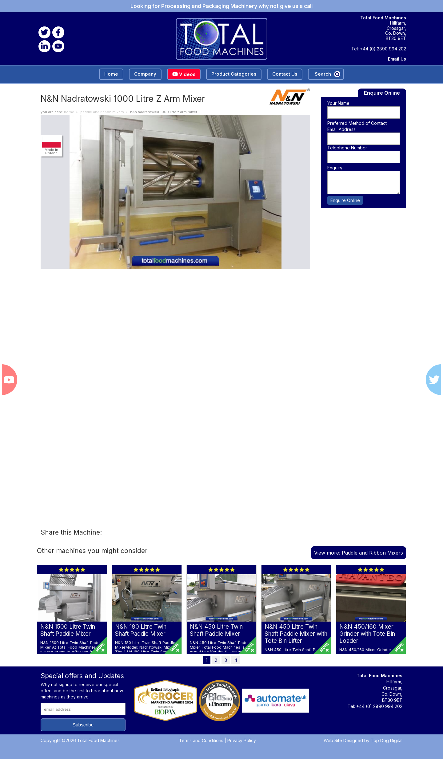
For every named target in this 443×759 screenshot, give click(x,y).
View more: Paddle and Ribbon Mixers (358, 553)
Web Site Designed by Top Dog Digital (363, 740)
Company (145, 74)
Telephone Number (347, 147)
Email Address (341, 129)
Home (111, 74)
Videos (183, 74)
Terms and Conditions (201, 740)
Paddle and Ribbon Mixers (102, 112)
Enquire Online (345, 200)
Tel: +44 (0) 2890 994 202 (378, 48)
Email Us (397, 59)
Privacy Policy (241, 740)
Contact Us (284, 74)
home (69, 112)
